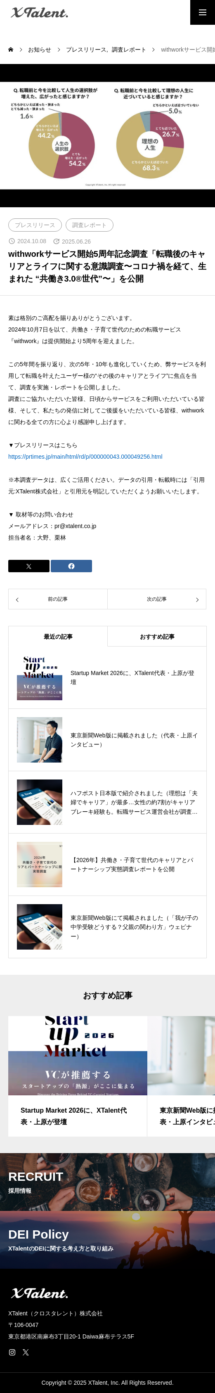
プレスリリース (35, 225)
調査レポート (89, 225)
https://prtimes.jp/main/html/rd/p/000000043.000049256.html (85, 456)
